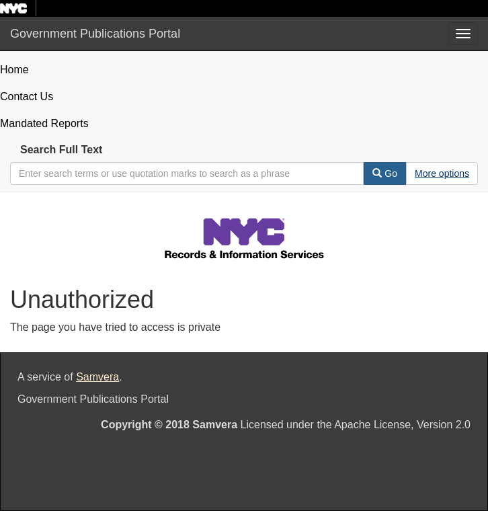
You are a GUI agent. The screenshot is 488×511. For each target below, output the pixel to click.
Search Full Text (61, 149)
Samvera (97, 377)
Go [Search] (384, 173)
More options (442, 173)
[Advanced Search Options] (442, 173)
